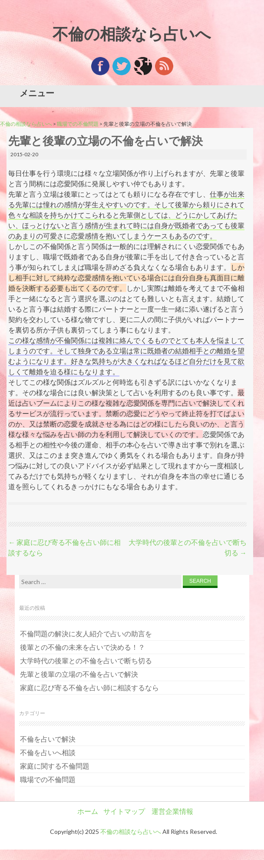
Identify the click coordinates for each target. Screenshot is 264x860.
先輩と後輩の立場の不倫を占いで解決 (79, 674)
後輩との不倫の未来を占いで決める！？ (82, 647)
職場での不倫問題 (78, 124)
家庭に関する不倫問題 (54, 766)
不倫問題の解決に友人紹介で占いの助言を (86, 633)
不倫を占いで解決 (48, 739)
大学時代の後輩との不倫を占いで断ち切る (86, 660)
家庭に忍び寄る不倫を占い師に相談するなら (89, 687)
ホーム (87, 811)
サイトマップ (124, 811)
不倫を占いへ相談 (48, 752)
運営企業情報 (172, 811)
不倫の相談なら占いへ (132, 33)
